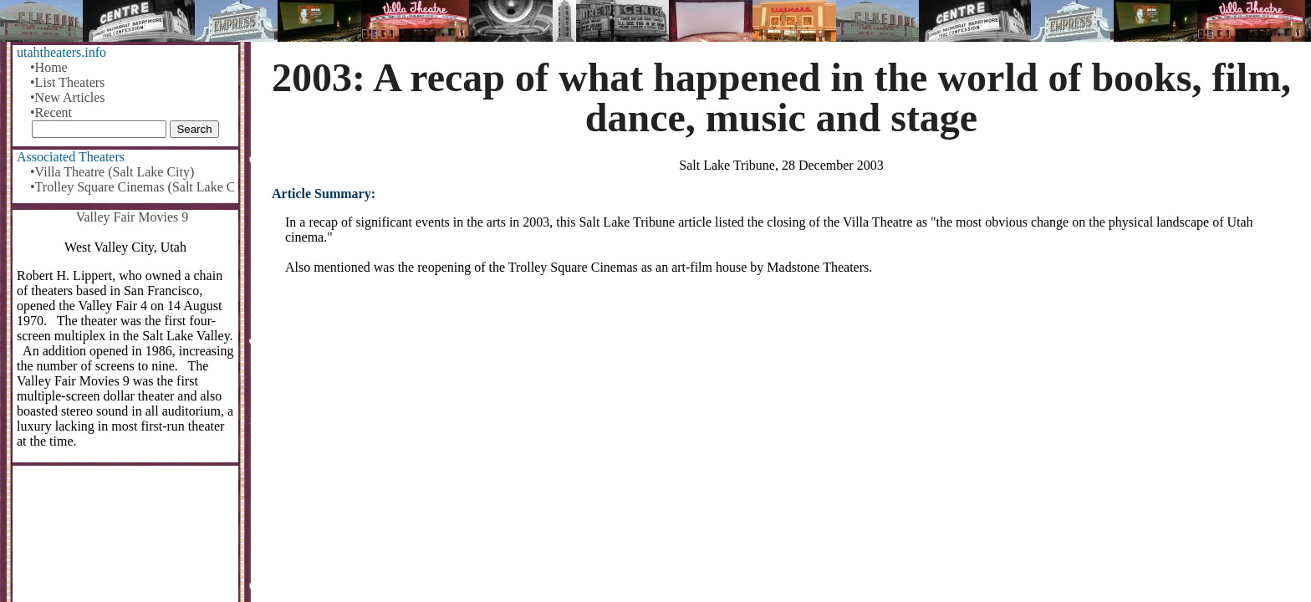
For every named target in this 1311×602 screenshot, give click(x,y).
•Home (49, 67)
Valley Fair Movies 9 (132, 217)
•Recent (51, 112)
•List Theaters (67, 82)
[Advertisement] (781, 419)
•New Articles (67, 97)
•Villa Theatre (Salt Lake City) (112, 172)
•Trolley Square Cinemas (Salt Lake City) (132, 187)
